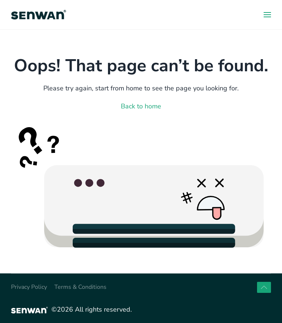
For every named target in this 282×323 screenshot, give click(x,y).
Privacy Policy (29, 287)
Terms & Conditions (80, 287)
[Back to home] (38, 14)
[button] (267, 14)
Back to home (141, 106)
